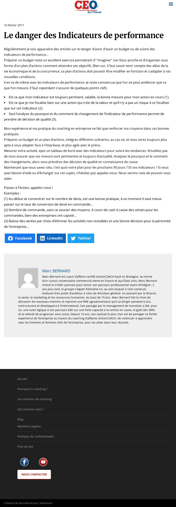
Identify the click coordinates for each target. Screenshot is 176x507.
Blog (20, 419)
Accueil (22, 379)
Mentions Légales (29, 426)
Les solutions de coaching (34, 399)
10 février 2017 (14, 25)
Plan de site (25, 446)
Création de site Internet (18, 503)
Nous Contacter (34, 474)
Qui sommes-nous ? (30, 409)
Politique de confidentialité (35, 436)
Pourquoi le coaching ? (32, 389)
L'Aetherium (45, 503)
